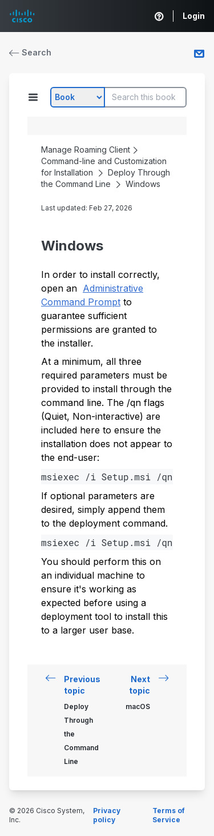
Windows (143, 184)
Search (30, 52)
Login (194, 16)
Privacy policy (106, 815)
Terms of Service (168, 815)
